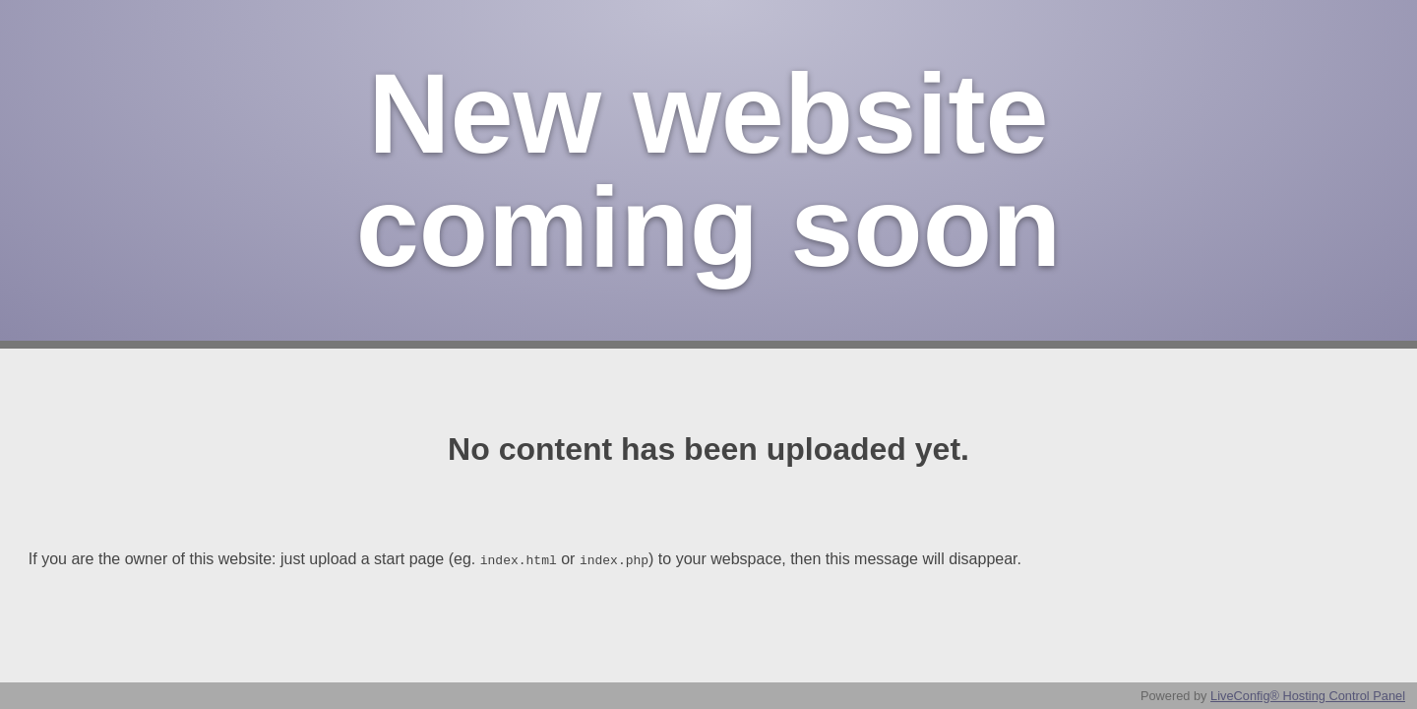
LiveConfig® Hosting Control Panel (1307, 695)
